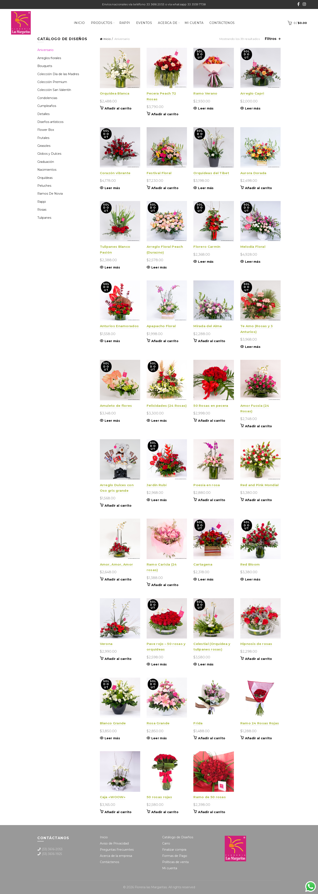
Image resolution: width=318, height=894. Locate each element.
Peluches (44, 186)
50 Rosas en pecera (210, 406)
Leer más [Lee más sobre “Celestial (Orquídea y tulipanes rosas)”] (205, 664)
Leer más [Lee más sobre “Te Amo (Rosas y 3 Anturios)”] (252, 347)
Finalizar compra (174, 850)
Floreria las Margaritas (151, 887)
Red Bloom (250, 564)
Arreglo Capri (252, 93)
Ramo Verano (205, 93)
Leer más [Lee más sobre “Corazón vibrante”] (112, 188)
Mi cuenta (194, 23)
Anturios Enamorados (119, 326)
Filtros (270, 39)
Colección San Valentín (54, 90)
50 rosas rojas (159, 797)
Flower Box (45, 130)
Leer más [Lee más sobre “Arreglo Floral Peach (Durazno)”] (159, 267)
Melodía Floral (252, 247)
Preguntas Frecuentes (117, 850)
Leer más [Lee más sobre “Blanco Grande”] (112, 738)
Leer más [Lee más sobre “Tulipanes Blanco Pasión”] (112, 267)
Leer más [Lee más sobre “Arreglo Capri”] (252, 108)
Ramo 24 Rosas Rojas (259, 723)
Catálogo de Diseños (177, 837)
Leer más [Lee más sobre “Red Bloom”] (252, 579)
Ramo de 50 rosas (209, 797)
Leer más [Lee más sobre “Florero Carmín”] (205, 262)
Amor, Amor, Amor (116, 564)
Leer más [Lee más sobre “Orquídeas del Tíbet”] (205, 188)
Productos (101, 23)
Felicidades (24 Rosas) (167, 406)
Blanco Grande (113, 723)
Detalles (43, 114)
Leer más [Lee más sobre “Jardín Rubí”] (159, 500)
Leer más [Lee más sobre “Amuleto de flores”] (112, 421)
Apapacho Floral (161, 326)
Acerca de (168, 23)
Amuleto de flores (116, 406)
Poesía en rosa (206, 485)
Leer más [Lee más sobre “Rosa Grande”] (159, 738)
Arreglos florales (49, 58)
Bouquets (44, 66)
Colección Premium (52, 82)
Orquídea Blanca (115, 93)
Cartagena (202, 564)
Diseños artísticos (50, 122)
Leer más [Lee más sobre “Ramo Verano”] (205, 108)
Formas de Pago (174, 856)
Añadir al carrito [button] (118, 108)
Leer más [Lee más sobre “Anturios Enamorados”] (112, 341)
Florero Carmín (206, 247)
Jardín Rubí (156, 485)
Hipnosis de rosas (256, 644)
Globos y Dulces (49, 154)
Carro (166, 843)
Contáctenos (222, 23)
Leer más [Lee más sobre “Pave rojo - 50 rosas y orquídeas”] (159, 664)
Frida (198, 723)
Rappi (124, 23)
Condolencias (47, 98)
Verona (106, 644)
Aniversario (45, 50)
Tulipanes (44, 218)
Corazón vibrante (115, 173)
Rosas (41, 209)
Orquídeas (45, 178)
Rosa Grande (158, 723)
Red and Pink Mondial (259, 485)
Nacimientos (46, 170)
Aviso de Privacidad (114, 843)
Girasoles (43, 146)
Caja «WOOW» (112, 797)
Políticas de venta (175, 862)
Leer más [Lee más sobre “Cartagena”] (205, 579)
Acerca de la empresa (116, 856)
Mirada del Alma (207, 326)
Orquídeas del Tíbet (211, 173)
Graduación (45, 162)
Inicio (79, 23)
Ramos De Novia (50, 193)
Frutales (43, 138)
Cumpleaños (46, 106)
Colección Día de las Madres (58, 74)
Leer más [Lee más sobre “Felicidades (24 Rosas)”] (159, 421)
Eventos (144, 23)
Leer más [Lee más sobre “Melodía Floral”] (252, 262)
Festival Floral (159, 173)
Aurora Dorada (253, 173)
